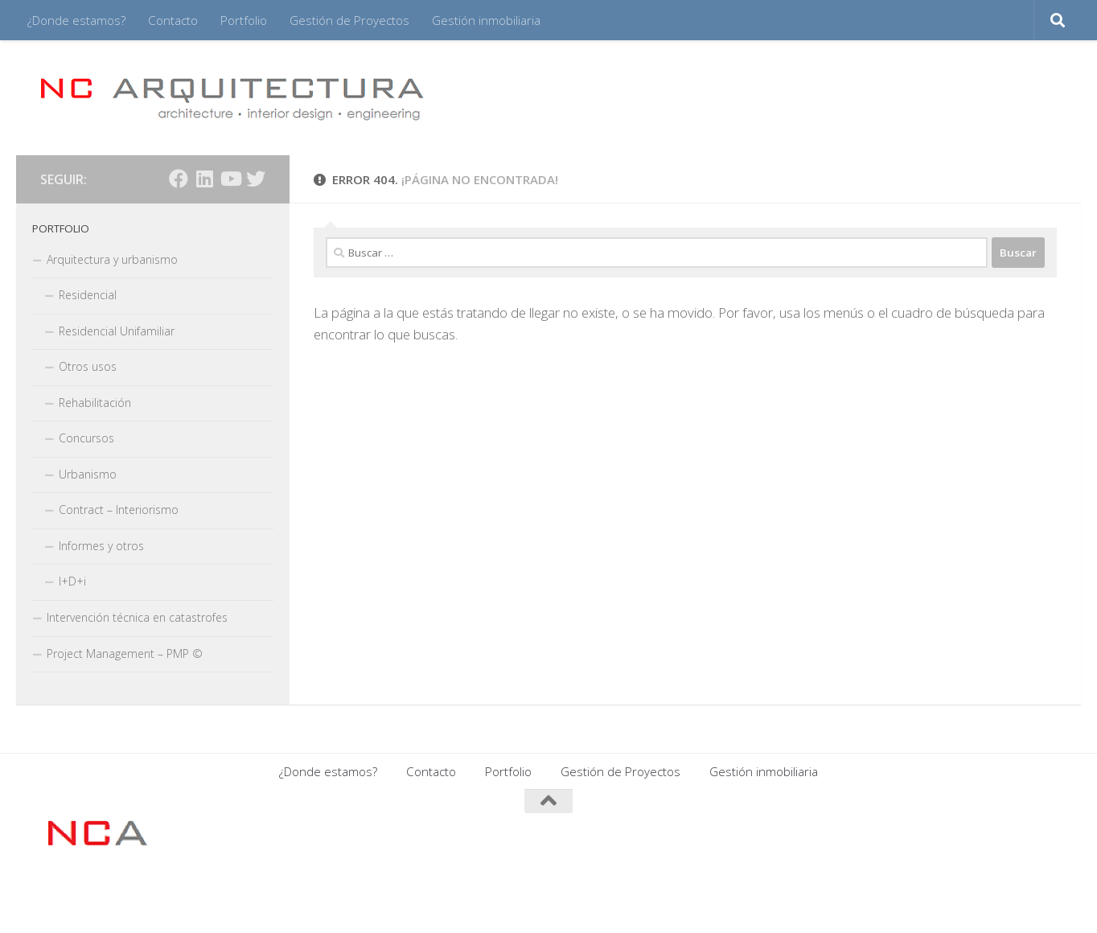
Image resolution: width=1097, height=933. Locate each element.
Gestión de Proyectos (349, 20)
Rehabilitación (95, 402)
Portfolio (243, 20)
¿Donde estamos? (76, 20)
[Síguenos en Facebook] (178, 178)
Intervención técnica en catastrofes (137, 617)
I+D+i (72, 581)
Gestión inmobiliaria (486, 20)
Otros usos (88, 366)
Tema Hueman (236, 899)
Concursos (86, 438)
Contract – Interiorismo (119, 509)
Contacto (173, 20)
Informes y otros (101, 545)
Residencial (88, 294)
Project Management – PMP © (125, 653)
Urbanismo (88, 474)
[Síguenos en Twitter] (255, 178)
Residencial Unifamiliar (117, 331)
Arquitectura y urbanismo (112, 259)
